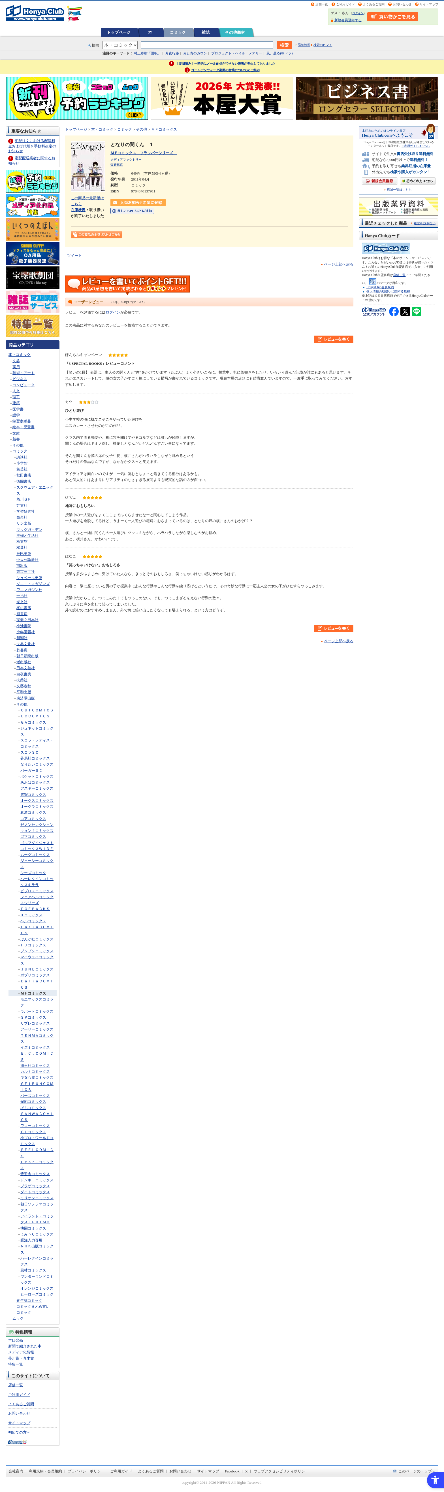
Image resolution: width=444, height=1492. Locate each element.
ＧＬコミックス (33, 1132)
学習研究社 (25, 511)
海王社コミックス (35, 1065)
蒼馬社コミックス (35, 758)
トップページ (119, 32)
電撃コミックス (33, 794)
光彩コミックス (33, 1101)
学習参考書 (21, 421)
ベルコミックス (33, 921)
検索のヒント (322, 44)
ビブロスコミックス (37, 891)
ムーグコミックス (35, 855)
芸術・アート (23, 373)
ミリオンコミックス (37, 1198)
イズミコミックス (35, 1047)
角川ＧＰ (23, 499)
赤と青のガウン (195, 53)
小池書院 (23, 626)
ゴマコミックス (33, 836)
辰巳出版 (23, 554)
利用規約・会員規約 (45, 1471)
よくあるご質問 (374, 4)
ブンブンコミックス (37, 951)
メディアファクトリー (126, 159)
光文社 (21, 602)
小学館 (21, 463)
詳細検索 (304, 44)
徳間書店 (23, 481)
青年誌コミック (29, 1300)
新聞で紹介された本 (24, 1346)
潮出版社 (23, 662)
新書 (16, 439)
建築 (16, 403)
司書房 (21, 614)
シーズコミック (33, 873)
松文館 (21, 541)
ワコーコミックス (35, 1126)
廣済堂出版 (25, 698)
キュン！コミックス (37, 830)
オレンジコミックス (37, 1288)
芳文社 (21, 505)
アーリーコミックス (37, 1029)
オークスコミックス (37, 800)
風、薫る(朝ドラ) (279, 53)
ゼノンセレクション (37, 825)
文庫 (16, 433)
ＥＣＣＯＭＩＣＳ (35, 716)
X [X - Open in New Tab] (246, 1471)
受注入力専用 (31, 1240)
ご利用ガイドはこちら (416, 145)
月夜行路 (172, 53)
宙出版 (21, 565)
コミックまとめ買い (33, 1306)
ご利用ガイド (345, 4)
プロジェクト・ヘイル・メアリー (236, 53)
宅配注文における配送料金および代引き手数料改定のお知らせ (32, 146)
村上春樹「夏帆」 (147, 53)
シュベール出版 (29, 578)
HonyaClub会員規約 (380, 287)
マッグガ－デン (29, 529)
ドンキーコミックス (37, 1180)
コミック (178, 32)
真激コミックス (33, 812)
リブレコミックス (35, 1023)
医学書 (18, 409)
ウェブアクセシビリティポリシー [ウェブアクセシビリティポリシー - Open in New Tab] (281, 1471)
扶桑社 (21, 680)
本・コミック (19, 355)
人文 (16, 391)
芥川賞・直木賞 (21, 1358)
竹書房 (21, 650)
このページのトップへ (416, 1471)
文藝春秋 (23, 686)
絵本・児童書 (23, 427)
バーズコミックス (35, 1095)
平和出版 (23, 692)
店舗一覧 (321, 4)
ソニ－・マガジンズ (33, 584)
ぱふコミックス (33, 1108)
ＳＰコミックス (33, 1017)
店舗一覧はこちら (399, 189)
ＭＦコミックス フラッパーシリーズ (143, 153)
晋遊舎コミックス (35, 1174)
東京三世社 (25, 571)
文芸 (16, 361)
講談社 (21, 457)
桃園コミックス (33, 1228)
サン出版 (23, 523)
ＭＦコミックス (33, 993)
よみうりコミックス (37, 1234)
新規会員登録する (348, 20)
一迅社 (21, 596)
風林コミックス (33, 1270)
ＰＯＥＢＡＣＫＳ (35, 909)
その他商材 (235, 32)
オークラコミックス (37, 806)
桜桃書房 (23, 608)
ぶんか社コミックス (37, 939)
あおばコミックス (35, 782)
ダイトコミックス (35, 1192)
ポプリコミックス (35, 975)
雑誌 (206, 32)
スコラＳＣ (29, 752)
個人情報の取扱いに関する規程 (388, 291)
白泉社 (21, 517)
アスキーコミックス (37, 788)
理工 (16, 397)
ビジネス (19, 379)
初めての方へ (19, 1432)
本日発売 (15, 1340)
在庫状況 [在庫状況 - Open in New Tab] (78, 210)
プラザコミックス (35, 1186)
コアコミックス (33, 819)
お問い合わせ (402, 4)
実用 (16, 367)
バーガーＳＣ (31, 770)
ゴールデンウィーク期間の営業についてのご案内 (225, 70)
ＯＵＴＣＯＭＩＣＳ (37, 710)
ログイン (358, 13)
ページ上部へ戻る (338, 264)
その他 (18, 445)
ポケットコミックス (37, 776)
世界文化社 (25, 644)
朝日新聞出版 (27, 656)
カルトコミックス (35, 1071)
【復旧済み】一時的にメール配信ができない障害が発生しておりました (225, 63)
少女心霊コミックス (37, 1077)
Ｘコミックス (31, 915)
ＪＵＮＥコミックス (37, 969)
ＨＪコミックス (33, 945)
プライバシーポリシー (86, 1471)
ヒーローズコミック (37, 1294)
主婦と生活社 (27, 535)
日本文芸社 (25, 668)
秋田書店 (23, 475)
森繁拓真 (116, 164)
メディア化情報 (21, 1352)
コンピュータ (23, 385)
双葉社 (21, 547)
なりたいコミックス (37, 764)
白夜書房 (23, 674)
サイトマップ (429, 4)
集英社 (21, 469)
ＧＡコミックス (33, 722)
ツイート (74, 255)
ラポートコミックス (37, 1011)
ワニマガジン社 (29, 590)
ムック (18, 1318)
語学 (16, 415)
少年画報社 (25, 632)
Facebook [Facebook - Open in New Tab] (232, 1471)
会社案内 (15, 1471)
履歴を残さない (425, 223)
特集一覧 (15, 1364)
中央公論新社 (27, 560)
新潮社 (21, 638)
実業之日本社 (27, 620)
